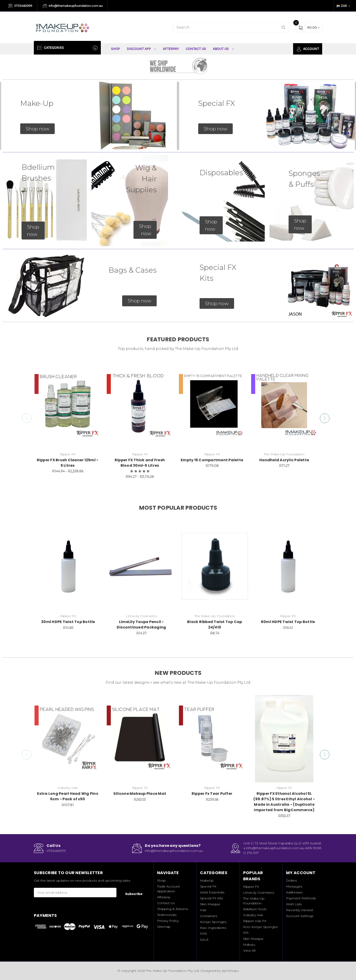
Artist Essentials (212, 892)
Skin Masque (210, 904)
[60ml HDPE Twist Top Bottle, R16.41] (287, 566)
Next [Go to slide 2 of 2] (325, 754)
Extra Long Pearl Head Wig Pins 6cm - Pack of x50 (67, 796)
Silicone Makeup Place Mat (139, 793)
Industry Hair (253, 915)
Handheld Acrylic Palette (284, 460)
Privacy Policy (168, 921)
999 (246, 933)
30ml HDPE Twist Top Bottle (68, 621)
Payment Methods (301, 898)
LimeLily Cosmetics (258, 892)
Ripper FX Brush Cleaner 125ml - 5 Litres (68, 462)
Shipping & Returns (172, 909)
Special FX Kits (211, 898)
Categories (67, 47)
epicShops (230, 971)
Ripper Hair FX (254, 921)
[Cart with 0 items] (313, 27)
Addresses (294, 892)
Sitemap (164, 927)
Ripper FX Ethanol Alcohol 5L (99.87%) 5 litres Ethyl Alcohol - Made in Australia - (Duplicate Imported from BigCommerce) (284, 802)
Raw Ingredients (213, 928)
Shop (115, 49)
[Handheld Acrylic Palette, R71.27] (284, 405)
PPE (203, 934)
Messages (294, 886)
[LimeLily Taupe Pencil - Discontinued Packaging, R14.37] (141, 566)
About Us (223, 49)
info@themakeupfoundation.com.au (73, 6)
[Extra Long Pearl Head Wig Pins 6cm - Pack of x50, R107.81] (68, 738)
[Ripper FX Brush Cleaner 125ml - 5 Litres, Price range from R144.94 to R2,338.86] (68, 405)
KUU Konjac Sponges (260, 927)
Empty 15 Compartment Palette (212, 460)
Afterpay (171, 49)
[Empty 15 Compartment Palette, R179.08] (212, 405)
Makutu (249, 945)
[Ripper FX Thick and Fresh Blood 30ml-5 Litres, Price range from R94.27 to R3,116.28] (140, 405)
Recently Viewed (299, 910)
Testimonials (166, 915)
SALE (204, 940)
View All (249, 950)
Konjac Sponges (213, 922)
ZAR (343, 5)
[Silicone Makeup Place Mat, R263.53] (140, 738)
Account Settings (299, 916)
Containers (208, 916)
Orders (291, 880)
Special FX (208, 886)
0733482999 (20, 6)
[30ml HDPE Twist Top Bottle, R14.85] (68, 566)
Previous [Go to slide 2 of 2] (25, 754)
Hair (203, 910)
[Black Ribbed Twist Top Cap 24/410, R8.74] (214, 566)
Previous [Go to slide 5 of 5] (25, 418)
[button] (37, 128)
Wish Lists (294, 904)
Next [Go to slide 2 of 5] (325, 418)
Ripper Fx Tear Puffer (212, 793)
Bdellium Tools (254, 909)
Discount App (141, 49)
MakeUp (207, 880)
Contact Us (196, 49)
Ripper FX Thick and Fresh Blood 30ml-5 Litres (140, 462)
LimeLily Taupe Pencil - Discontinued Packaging (141, 624)
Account (308, 49)
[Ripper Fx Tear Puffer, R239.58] (212, 738)
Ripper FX (251, 887)
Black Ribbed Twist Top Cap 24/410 (214, 624)
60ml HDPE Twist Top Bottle (288, 621)
